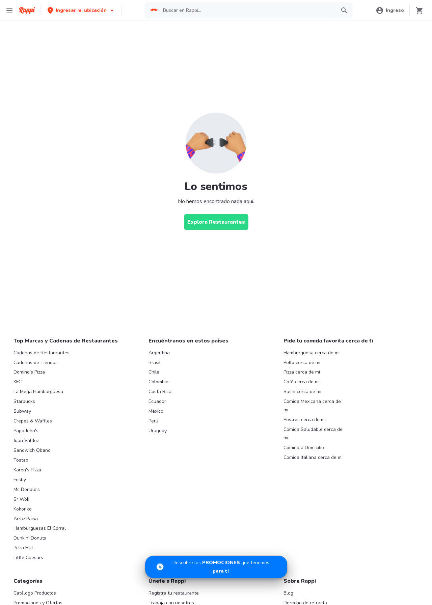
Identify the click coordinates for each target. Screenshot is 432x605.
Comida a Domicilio (304, 447)
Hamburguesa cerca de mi (312, 353)
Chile (153, 372)
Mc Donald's (27, 489)
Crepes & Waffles (33, 421)
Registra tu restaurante (173, 593)
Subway (22, 411)
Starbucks (24, 401)
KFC (18, 382)
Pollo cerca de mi (302, 362)
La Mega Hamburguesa (38, 391)
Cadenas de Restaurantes (42, 353)
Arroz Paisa (26, 519)
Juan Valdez (26, 440)
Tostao (21, 460)
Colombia (158, 382)
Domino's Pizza (29, 372)
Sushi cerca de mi (302, 391)
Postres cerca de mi (305, 419)
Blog (288, 593)
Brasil (154, 362)
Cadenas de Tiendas (36, 362)
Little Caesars (28, 557)
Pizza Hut (23, 548)
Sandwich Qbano (32, 450)
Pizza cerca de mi (302, 372)
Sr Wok (21, 499)
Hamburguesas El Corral (40, 528)
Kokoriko (23, 509)
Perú (153, 421)
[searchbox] (247, 10)
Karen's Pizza (27, 470)
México (155, 411)
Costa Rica (159, 391)
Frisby (20, 479)
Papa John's (26, 431)
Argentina (159, 353)
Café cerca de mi (302, 382)
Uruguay (157, 431)
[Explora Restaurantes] (216, 222)
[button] (81, 10)
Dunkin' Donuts (30, 538)
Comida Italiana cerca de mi (313, 457)
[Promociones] (216, 567)
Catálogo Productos (35, 593)
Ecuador (157, 401)
